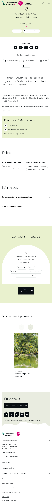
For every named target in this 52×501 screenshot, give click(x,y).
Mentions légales (7, 483)
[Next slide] (30, 327)
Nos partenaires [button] (8, 468)
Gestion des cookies (8, 488)
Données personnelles (9, 479)
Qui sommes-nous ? (8, 452)
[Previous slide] (21, 327)
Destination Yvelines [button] (9, 441)
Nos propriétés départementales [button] (14, 473)
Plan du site (5, 496)
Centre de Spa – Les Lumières (23, 375)
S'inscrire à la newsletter (15, 405)
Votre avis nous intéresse (10, 456)
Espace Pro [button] (6, 462)
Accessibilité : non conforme (11, 492)
